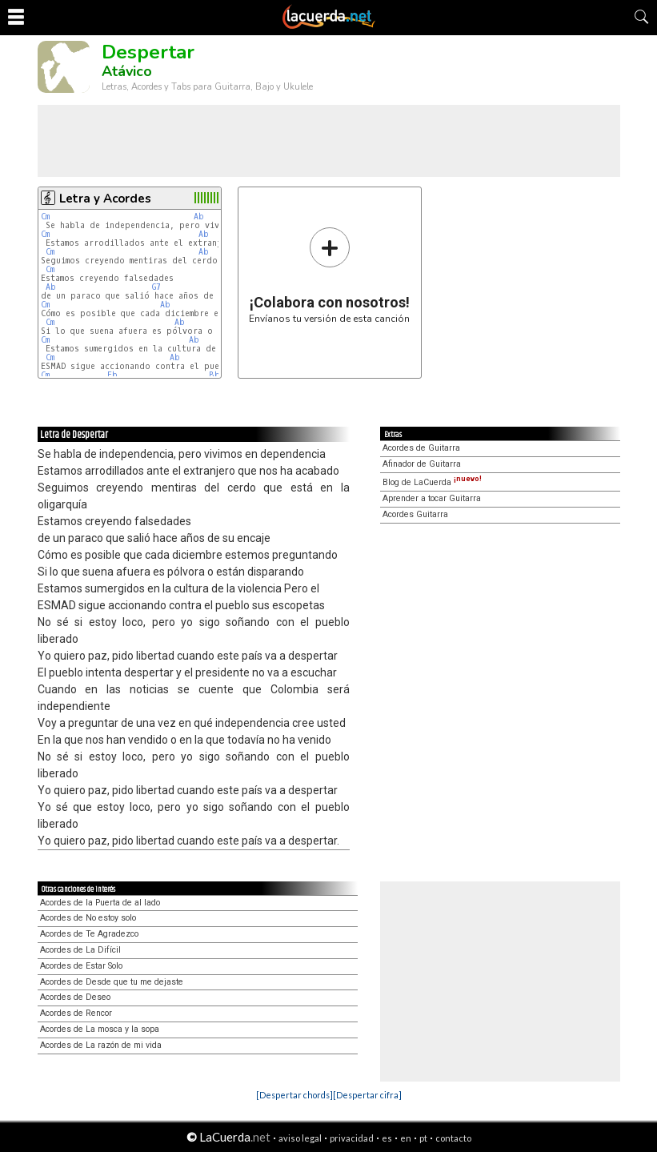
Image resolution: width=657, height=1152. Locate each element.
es (387, 1138)
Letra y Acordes (105, 199)
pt (423, 1138)
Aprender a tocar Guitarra (432, 498)
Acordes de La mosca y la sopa (99, 1029)
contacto (453, 1138)
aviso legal (300, 1138)
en (405, 1138)
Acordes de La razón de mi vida (101, 1045)
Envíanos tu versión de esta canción (329, 275)
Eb (112, 375)
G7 (156, 287)
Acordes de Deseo (75, 997)
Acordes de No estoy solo (88, 918)
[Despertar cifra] (367, 1095)
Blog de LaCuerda (432, 482)
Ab (199, 216)
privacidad (352, 1138)
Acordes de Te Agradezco (89, 934)
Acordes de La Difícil (80, 950)
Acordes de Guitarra (421, 448)
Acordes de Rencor (76, 1013)
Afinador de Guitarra (422, 464)
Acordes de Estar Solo (81, 966)
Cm (45, 216)
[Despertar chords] (294, 1095)
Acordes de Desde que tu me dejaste (111, 982)
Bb (214, 375)
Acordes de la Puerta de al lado (100, 902)
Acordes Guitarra (415, 514)
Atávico (127, 71)
